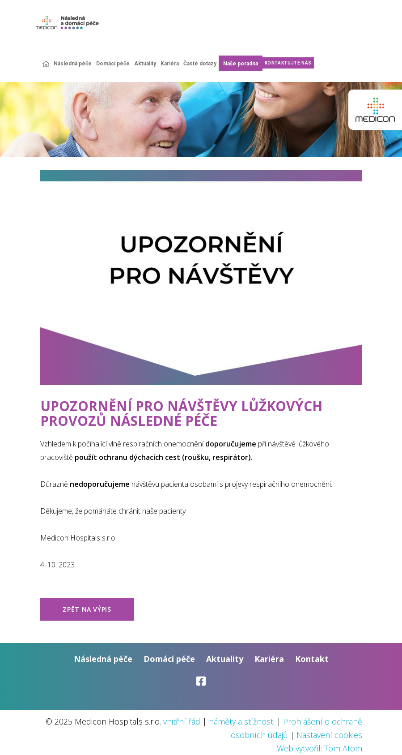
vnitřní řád (181, 721)
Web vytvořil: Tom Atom (319, 748)
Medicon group (375, 110)
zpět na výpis (87, 609)
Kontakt (312, 658)
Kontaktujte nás (288, 62)
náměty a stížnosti (242, 721)
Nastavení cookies (329, 734)
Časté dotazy (199, 63)
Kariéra (170, 63)
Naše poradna (240, 63)
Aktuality (145, 63)
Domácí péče (113, 63)
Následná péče (73, 63)
